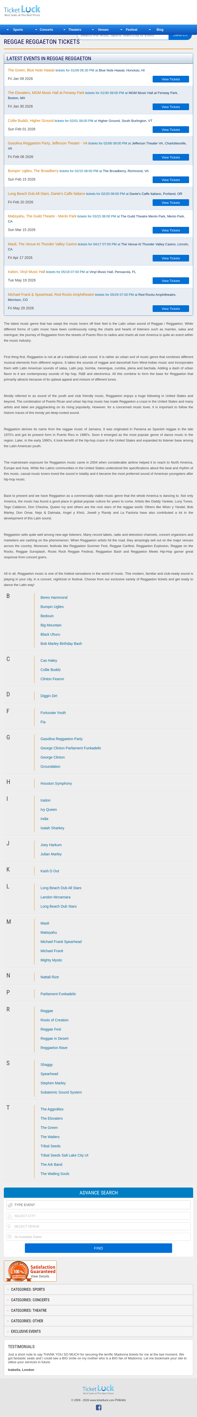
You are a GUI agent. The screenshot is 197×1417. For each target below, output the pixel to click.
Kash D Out (50, 871)
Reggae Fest (51, 1029)
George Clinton (53, 757)
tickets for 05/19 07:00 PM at (72, 272)
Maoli (45, 923)
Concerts (46, 30)
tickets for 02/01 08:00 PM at (80, 121)
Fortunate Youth (53, 713)
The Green (49, 1128)
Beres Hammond (54, 597)
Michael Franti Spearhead (61, 942)
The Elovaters (52, 1118)
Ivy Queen (49, 809)
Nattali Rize (50, 977)
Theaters (74, 30)
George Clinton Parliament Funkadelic (71, 748)
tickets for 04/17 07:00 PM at (98, 246)
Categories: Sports (28, 1289)
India (44, 819)
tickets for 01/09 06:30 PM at (76, 70)
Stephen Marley (53, 1083)
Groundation (50, 766)
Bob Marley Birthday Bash (61, 644)
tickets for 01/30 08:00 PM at (93, 95)
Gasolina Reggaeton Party (62, 739)
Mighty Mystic (51, 960)
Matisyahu (49, 932)
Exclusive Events (26, 1331)
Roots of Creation (54, 1020)
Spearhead (49, 1074)
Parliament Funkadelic (58, 994)
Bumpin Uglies (52, 607)
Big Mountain (51, 625)
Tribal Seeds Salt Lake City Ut (64, 1155)
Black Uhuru (50, 634)
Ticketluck (37, 11)
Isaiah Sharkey (52, 828)
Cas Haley (49, 660)
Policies (120, 1400)
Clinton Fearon (52, 679)
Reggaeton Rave (54, 1048)
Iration (46, 800)
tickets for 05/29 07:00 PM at (92, 297)
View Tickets (171, 79)
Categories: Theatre (29, 1310)
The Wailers (50, 1137)
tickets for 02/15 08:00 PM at (78, 171)
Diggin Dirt (49, 696)
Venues (103, 30)
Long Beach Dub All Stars (61, 888)
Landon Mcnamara (56, 897)
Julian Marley (51, 854)
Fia (43, 722)
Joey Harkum (51, 845)
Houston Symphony (56, 783)
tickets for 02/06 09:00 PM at (97, 145)
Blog (159, 30)
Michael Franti (52, 951)
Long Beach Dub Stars (59, 906)
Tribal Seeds (51, 1146)
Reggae (47, 1011)
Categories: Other (27, 1321)
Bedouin (47, 616)
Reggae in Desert (54, 1038)
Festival (131, 30)
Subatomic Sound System (61, 1092)
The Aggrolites (52, 1109)
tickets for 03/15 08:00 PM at (96, 218)
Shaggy (47, 1065)
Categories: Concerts (30, 1300)
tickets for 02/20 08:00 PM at (95, 194)
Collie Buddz (51, 670)
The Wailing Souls (55, 1174)
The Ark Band (51, 1164)
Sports (18, 30)
